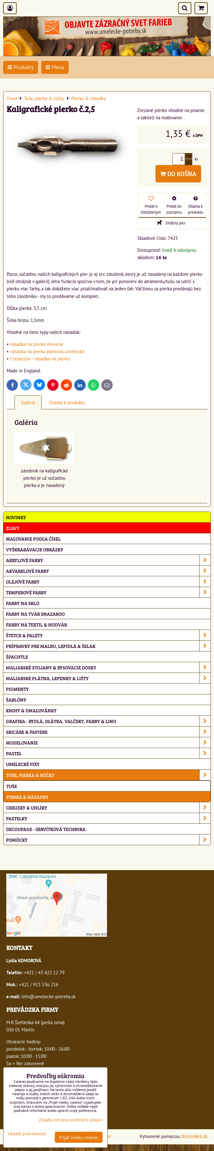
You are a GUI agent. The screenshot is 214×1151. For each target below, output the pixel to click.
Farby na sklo (22, 603)
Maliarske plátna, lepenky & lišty (108, 678)
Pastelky (108, 818)
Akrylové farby (108, 560)
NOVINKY (16, 517)
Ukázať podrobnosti (27, 1133)
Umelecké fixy (23, 764)
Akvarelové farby (108, 571)
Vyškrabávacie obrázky (34, 549)
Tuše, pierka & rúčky (108, 775)
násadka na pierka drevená (36, 344)
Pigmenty (17, 688)
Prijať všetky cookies (78, 1137)
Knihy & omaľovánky (31, 710)
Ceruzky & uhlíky (108, 807)
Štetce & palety (108, 635)
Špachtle (17, 656)
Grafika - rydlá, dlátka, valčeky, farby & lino (108, 721)
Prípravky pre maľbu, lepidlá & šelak (108, 646)
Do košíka (178, 174)
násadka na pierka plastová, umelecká (47, 351)
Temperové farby (108, 592)
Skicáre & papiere (108, 732)
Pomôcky (108, 839)
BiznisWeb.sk (194, 1136)
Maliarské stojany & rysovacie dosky (108, 667)
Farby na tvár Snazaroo (35, 613)
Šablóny (16, 699)
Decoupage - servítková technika (46, 829)
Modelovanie (108, 742)
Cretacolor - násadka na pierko (40, 358)
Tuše (11, 786)
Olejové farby (108, 581)
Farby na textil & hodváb (36, 624)
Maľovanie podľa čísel (33, 538)
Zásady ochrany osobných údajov (71, 1120)
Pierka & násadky (27, 796)
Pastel (108, 753)
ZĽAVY (13, 528)
